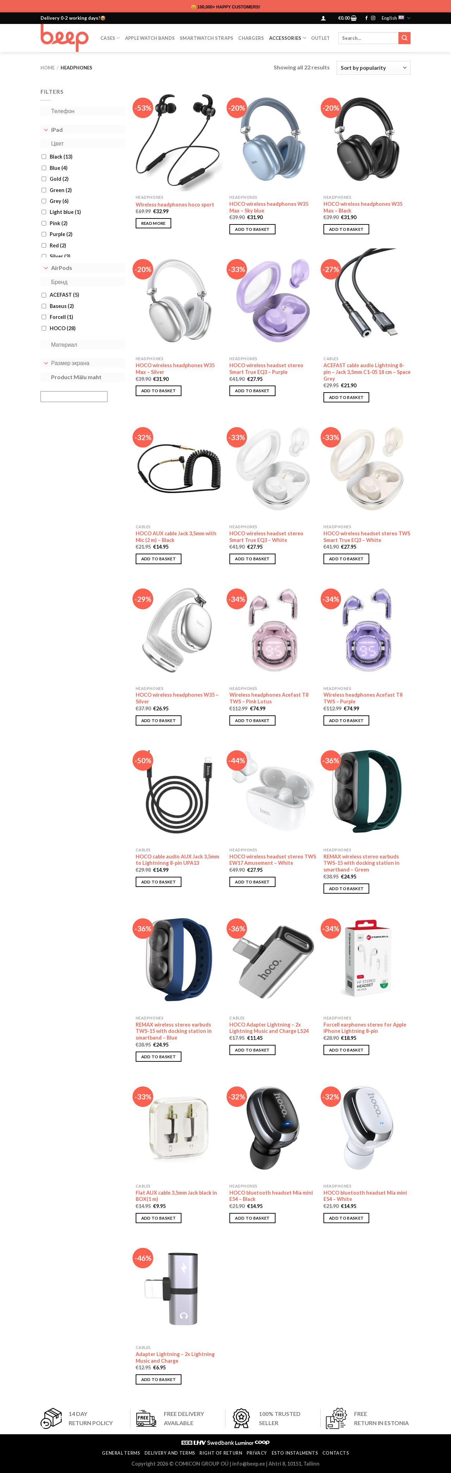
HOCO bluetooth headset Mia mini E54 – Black (271, 1196)
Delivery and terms (169, 1453)
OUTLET (320, 38)
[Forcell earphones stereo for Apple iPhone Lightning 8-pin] (366, 960)
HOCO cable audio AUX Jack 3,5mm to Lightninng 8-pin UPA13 (177, 859)
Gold (59, 179)
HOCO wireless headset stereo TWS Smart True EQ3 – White (366, 536)
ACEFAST (64, 295)
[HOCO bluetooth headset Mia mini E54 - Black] (272, 1128)
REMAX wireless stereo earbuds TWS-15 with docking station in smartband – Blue (174, 1031)
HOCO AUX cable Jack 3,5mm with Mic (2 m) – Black (176, 536)
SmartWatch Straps (206, 38)
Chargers (251, 38)
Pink (59, 223)
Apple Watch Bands (150, 38)
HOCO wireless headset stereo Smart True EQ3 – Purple (266, 368)
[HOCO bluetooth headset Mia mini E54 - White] (366, 1128)
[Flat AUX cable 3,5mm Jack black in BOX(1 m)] (179, 1128)
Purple (61, 234)
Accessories (287, 38)
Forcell (61, 317)
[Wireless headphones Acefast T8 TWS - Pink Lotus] (272, 630)
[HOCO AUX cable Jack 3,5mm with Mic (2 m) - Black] (179, 469)
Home (48, 67)
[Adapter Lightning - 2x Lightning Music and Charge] (179, 1289)
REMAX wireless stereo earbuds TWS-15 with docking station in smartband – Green (361, 863)
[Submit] (404, 38)
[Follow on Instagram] (373, 18)
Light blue (65, 212)
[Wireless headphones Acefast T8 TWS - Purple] (366, 630)
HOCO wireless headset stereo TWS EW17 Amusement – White (272, 859)
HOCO (63, 328)
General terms (121, 1453)
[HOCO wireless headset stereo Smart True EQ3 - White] (272, 469)
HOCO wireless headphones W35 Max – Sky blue (268, 207)
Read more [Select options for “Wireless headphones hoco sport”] (153, 223)
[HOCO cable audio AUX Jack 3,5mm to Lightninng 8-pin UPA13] (179, 792)
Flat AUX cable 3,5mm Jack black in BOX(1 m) (176, 1196)
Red (58, 245)
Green (61, 190)
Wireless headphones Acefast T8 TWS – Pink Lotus (268, 698)
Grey (59, 201)
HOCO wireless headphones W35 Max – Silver (175, 368)
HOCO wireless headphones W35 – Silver (177, 698)
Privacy (257, 1453)
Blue (59, 168)
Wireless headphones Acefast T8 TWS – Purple (362, 698)
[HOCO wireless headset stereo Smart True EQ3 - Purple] (272, 300)
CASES (110, 38)
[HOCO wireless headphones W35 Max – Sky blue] (272, 139)
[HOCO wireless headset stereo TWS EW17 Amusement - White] (272, 792)
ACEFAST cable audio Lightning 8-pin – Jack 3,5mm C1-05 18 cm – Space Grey (366, 371)
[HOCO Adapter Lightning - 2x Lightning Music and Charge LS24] (272, 960)
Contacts (335, 1453)
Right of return (220, 1453)
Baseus (62, 306)
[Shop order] (373, 68)
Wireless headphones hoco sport (175, 205)
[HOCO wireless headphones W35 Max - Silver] (179, 300)
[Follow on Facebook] (366, 18)
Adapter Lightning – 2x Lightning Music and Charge (175, 1357)
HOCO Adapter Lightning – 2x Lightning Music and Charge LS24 (269, 1028)
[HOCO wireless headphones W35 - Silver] (179, 630)
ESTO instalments (295, 1453)
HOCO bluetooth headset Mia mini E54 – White (365, 1196)
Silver (60, 256)
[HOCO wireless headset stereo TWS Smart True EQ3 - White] (366, 469)
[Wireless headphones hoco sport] (179, 139)
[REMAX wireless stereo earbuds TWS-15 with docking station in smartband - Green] (366, 792)
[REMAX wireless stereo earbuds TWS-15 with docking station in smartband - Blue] (179, 960)
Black (61, 157)
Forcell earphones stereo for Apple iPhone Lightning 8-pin (364, 1028)
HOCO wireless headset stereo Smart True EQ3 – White (266, 536)
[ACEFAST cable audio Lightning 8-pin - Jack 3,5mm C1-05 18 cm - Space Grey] (366, 300)
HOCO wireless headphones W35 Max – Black (362, 207)
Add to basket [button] (252, 229)
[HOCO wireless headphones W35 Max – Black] (366, 139)
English (396, 18)
